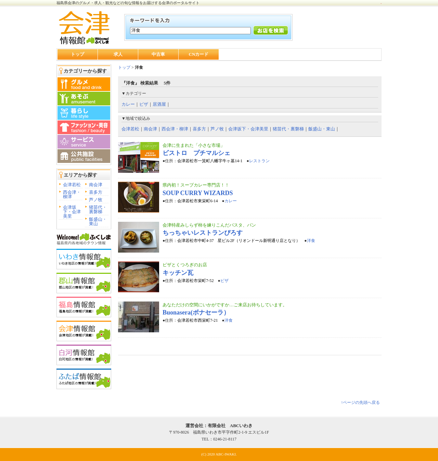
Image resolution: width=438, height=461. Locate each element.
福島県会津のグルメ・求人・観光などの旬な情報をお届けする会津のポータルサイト (127, 3)
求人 (118, 54)
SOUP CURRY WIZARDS (198, 193)
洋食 (311, 240)
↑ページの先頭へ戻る (360, 402)
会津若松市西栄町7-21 (197, 320)
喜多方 (95, 192)
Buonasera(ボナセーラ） (196, 312)
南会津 (95, 184)
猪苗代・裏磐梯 (98, 209)
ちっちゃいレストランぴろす (203, 232)
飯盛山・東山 (98, 221)
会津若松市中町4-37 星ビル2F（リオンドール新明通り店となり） (238, 240)
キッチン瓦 (178, 272)
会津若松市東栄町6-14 (197, 201)
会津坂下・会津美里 (72, 212)
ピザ (143, 104)
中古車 (158, 54)
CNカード (199, 54)
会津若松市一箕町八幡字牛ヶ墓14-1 (209, 160)
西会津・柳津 (72, 194)
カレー (128, 104)
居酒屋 (159, 104)
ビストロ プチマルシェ (196, 153)
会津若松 (72, 184)
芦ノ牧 (95, 199)
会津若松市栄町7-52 (195, 280)
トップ (77, 54)
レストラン (259, 160)
